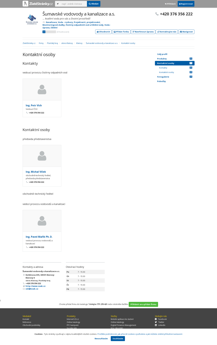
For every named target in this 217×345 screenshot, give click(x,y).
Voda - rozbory (65, 22)
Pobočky (161, 81)
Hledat (94, 3)
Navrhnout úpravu (143, 31)
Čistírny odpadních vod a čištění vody (84, 25)
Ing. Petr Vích (34, 105)
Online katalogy (73, 322)
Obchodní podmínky (31, 325)
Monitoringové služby (53, 25)
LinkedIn (160, 325)
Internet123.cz (73, 319)
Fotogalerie (174, 76)
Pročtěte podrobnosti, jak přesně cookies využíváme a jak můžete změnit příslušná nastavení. (140, 334)
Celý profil (162, 54)
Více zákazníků (117, 328)
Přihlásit (170, 3)
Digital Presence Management (123, 325)
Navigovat (186, 31)
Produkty (174, 58)
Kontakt (26, 319)
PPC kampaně (73, 325)
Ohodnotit (103, 31)
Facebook (161, 319)
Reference (27, 322)
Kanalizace (51, 22)
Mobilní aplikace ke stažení (122, 319)
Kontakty (175, 67)
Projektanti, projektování (87, 22)
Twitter (159, 322)
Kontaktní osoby (174, 63)
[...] (73, 4)
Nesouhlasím (101, 338)
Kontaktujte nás (166, 31)
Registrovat (186, 3)
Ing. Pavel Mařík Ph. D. (39, 236)
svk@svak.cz (32, 288)
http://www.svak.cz (36, 286)
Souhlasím (118, 338)
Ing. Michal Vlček (36, 171)
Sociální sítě (72, 328)
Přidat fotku (121, 31)
